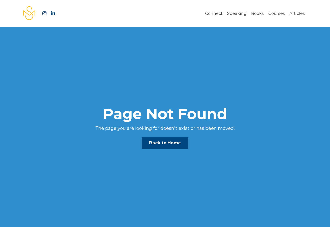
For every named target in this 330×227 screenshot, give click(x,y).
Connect (214, 13)
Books (257, 13)
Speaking (237, 13)
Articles (297, 13)
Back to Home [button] (165, 142)
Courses (276, 13)
